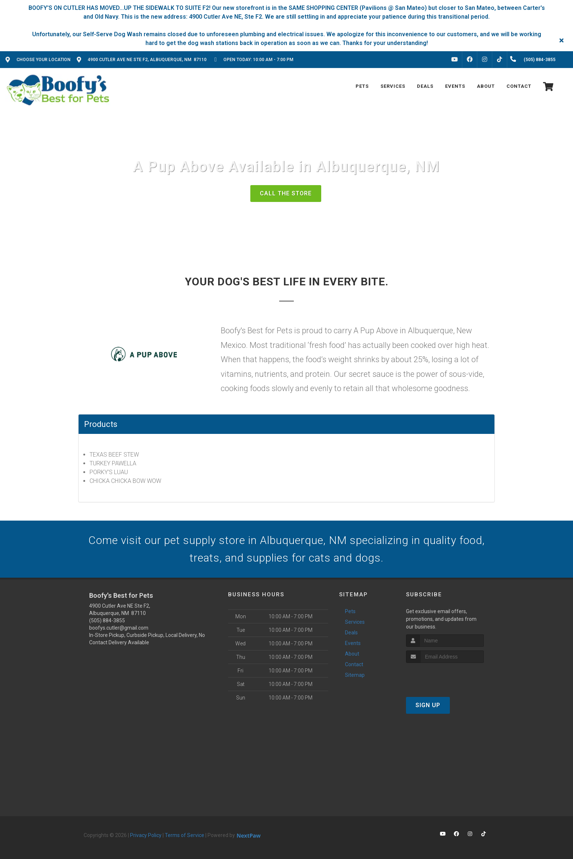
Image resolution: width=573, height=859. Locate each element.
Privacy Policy (146, 835)
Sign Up (427, 705)
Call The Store (286, 193)
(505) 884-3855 (107, 620)
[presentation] (445, 677)
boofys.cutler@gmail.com (118, 628)
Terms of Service (184, 835)
